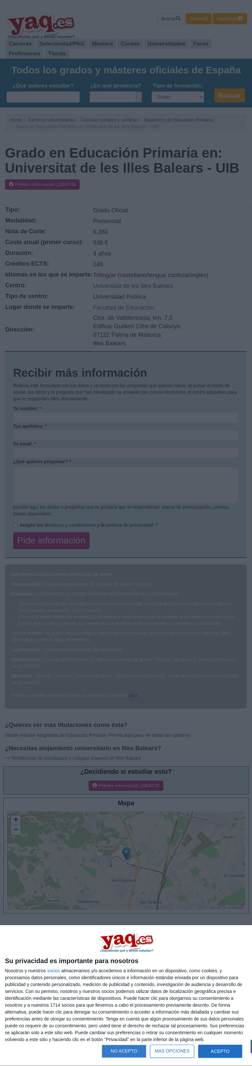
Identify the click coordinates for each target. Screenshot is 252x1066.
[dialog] (126, 995)
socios (53, 970)
